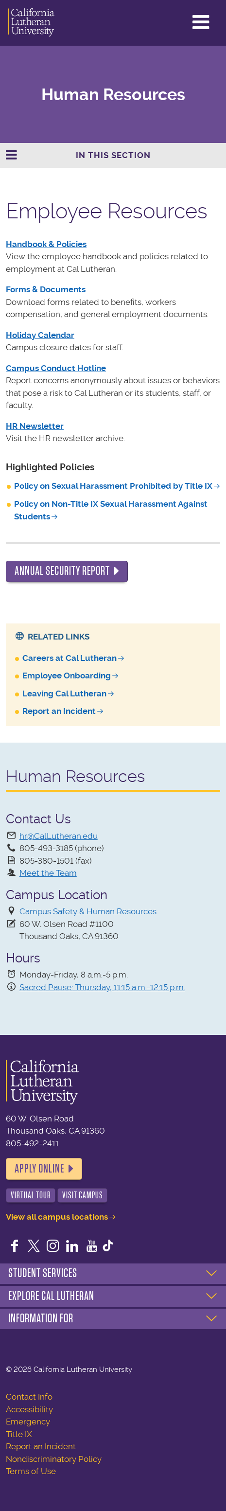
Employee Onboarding (66, 675)
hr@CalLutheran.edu (58, 836)
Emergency (28, 1421)
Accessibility (29, 1409)
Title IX (19, 1434)
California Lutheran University (31, 22)
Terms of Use (31, 1471)
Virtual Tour (31, 1195)
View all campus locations (57, 1217)
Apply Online (39, 1168)
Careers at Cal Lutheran (69, 658)
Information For (40, 1318)
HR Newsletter (35, 426)
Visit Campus (82, 1195)
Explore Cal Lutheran (51, 1296)
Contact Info (29, 1397)
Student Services (42, 1273)
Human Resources (113, 94)
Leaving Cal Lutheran (64, 693)
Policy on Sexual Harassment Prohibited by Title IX (113, 486)
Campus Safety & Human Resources (87, 911)
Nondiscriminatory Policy (54, 1459)
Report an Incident (59, 711)
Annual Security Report (62, 571)
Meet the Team (48, 873)
